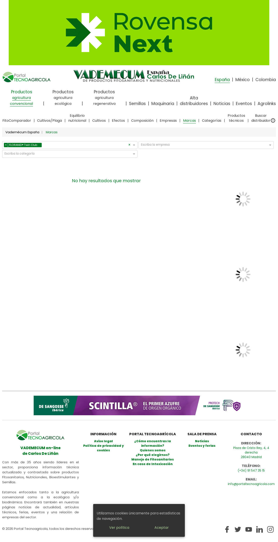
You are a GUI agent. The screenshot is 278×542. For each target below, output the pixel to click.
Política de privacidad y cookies (103, 448)
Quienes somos (152, 450)
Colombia (265, 80)
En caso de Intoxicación (153, 464)
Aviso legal (103, 441)
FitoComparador (16, 120)
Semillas (137, 104)
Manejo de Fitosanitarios (152, 459)
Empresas (168, 120)
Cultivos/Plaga (49, 120)
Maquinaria (162, 104)
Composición (142, 120)
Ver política (119, 527)
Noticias (221, 104)
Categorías (211, 120)
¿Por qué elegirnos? (153, 455)
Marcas (189, 120)
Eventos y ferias (202, 446)
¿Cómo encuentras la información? (152, 443)
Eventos (244, 104)
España (222, 80)
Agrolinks (267, 104)
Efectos (118, 120)
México (242, 80)
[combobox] (85, 145)
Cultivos (99, 120)
